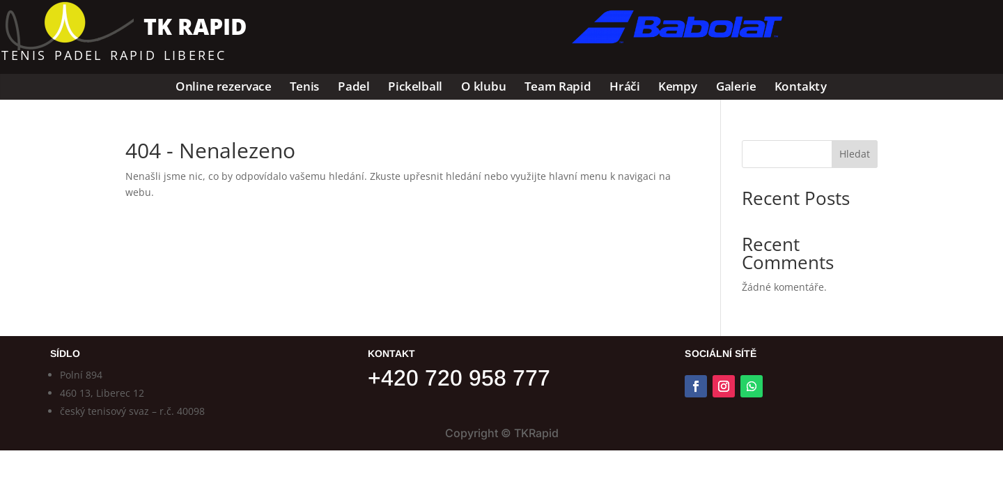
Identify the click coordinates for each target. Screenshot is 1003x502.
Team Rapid (557, 86)
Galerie (736, 86)
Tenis (305, 86)
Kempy (677, 86)
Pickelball (415, 86)
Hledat (854, 153)
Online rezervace (224, 86)
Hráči (624, 86)
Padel (354, 86)
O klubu (483, 86)
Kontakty (801, 86)
